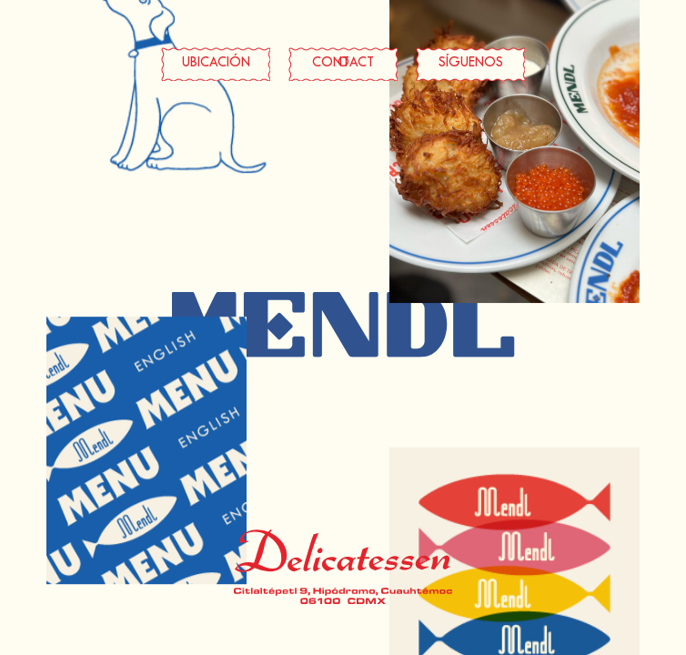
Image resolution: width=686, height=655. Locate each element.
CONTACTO (343, 63)
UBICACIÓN (216, 63)
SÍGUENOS (471, 63)
